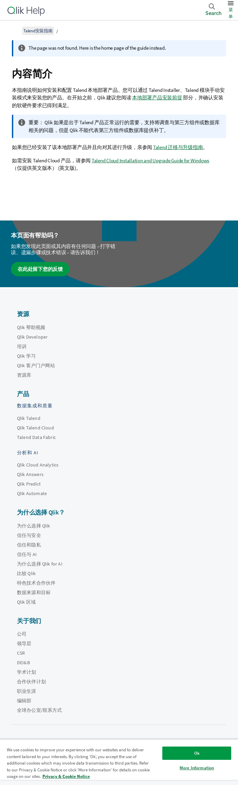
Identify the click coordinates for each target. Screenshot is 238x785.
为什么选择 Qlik (33, 526)
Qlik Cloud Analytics (37, 465)
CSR (21, 653)
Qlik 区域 (26, 602)
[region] (119, 762)
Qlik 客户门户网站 (36, 365)
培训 (21, 346)
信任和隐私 (29, 545)
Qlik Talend (28, 418)
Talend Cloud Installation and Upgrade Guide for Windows (150, 160)
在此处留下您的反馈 (40, 269)
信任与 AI (27, 554)
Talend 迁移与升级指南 (178, 147)
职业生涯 (26, 691)
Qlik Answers (30, 474)
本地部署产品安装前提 (157, 97)
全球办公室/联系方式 (39, 710)
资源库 (24, 375)
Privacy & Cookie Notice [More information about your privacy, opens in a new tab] (66, 776)
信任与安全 (29, 535)
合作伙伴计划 (31, 681)
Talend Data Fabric (36, 437)
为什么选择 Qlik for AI (39, 564)
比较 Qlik (26, 573)
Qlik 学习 (26, 356)
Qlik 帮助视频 (31, 327)
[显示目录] (13, 30)
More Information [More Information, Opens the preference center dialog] (197, 768)
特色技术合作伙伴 (36, 583)
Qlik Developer (32, 337)
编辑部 (24, 701)
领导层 (24, 643)
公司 (21, 634)
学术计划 (26, 672)
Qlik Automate (32, 493)
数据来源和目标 (34, 592)
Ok (197, 753)
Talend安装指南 (38, 31)
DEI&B (23, 662)
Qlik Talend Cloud (35, 428)
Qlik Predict (29, 484)
